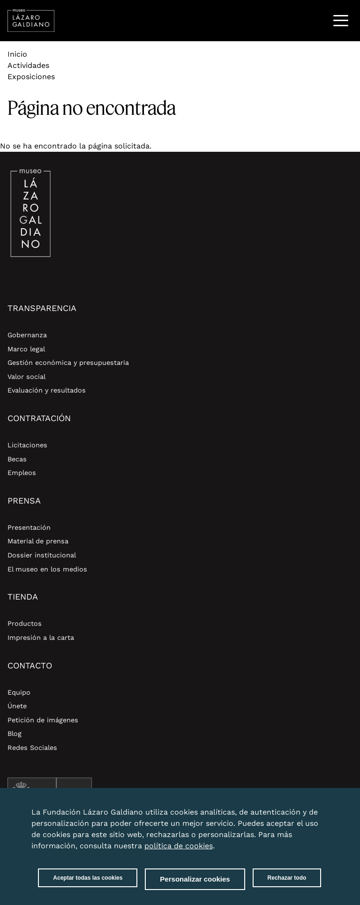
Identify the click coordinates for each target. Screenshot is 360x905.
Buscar (316, 20)
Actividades (28, 65)
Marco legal (26, 349)
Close (319, 806)
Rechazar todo (287, 878)
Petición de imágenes (43, 720)
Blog (15, 733)
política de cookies (178, 845)
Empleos (22, 472)
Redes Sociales (32, 747)
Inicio (17, 54)
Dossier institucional (42, 555)
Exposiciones (31, 76)
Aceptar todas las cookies (87, 878)
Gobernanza (27, 335)
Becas (17, 459)
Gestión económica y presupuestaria (68, 362)
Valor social (26, 376)
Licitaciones (27, 445)
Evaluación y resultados (47, 390)
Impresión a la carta (41, 637)
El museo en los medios (47, 569)
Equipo (19, 692)
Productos (25, 623)
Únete (17, 706)
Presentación (29, 527)
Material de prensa (38, 541)
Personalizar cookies (195, 879)
